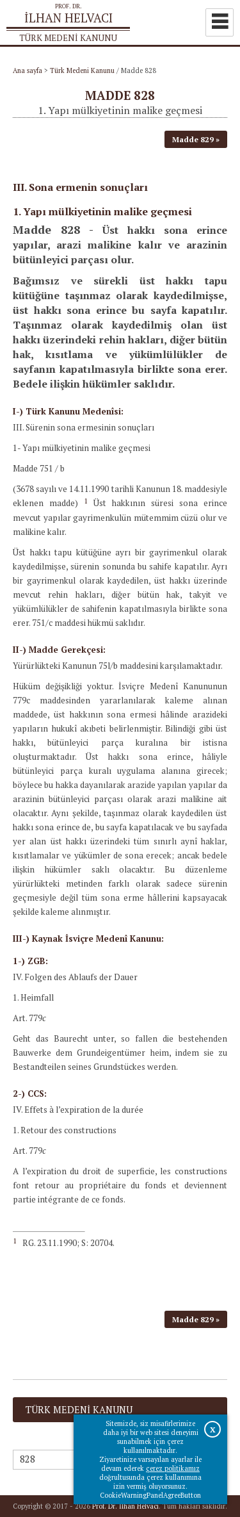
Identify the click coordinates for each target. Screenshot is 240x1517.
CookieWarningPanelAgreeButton (150, 1495)
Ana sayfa (27, 70)
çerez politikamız (173, 1468)
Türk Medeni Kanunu (82, 70)
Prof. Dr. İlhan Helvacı (125, 1506)
